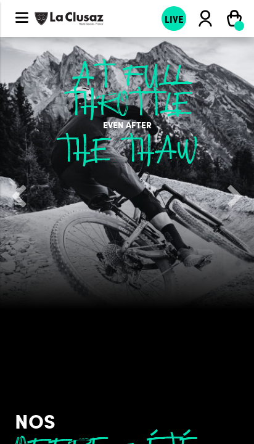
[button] (19, 197)
